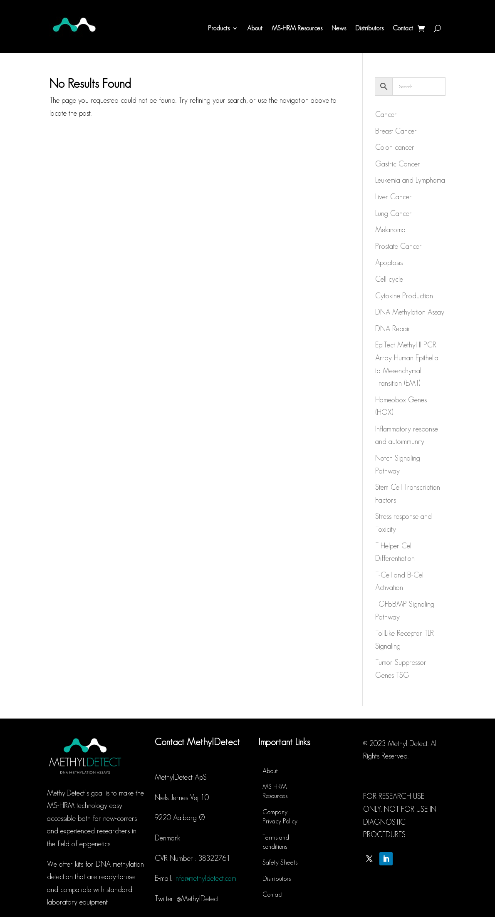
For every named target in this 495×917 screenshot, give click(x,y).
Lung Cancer (393, 213)
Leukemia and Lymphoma (410, 180)
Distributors (369, 28)
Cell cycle (389, 279)
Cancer (386, 114)
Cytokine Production (404, 296)
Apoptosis (389, 262)
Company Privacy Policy (279, 816)
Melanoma (390, 230)
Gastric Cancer (397, 164)
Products (219, 28)
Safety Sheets (279, 862)
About (254, 28)
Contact (403, 28)
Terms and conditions (275, 842)
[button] (477, 11)
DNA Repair (393, 329)
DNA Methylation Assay (409, 312)
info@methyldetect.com (205, 878)
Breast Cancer (396, 131)
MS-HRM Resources (297, 28)
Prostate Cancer (398, 246)
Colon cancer (394, 147)
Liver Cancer (393, 197)
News (339, 28)
